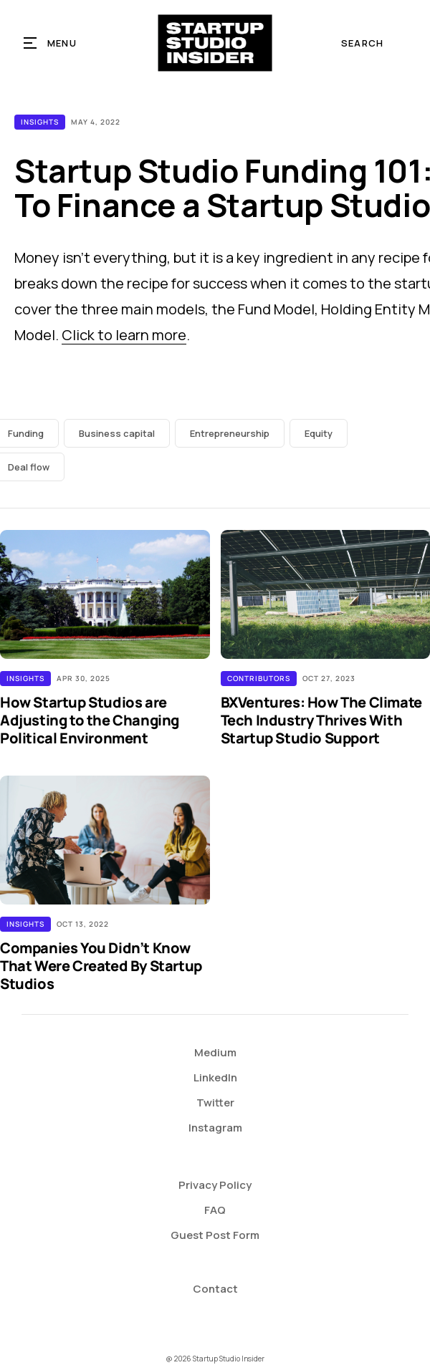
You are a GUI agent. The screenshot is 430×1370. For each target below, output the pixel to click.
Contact (215, 1288)
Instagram (215, 1127)
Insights (40, 122)
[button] (51, 43)
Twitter (215, 1102)
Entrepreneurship (229, 433)
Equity (319, 433)
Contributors (258, 678)
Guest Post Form (215, 1235)
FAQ (215, 1209)
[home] (215, 43)
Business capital (117, 433)
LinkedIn (215, 1077)
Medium (215, 1052)
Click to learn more (124, 334)
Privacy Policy (215, 1184)
